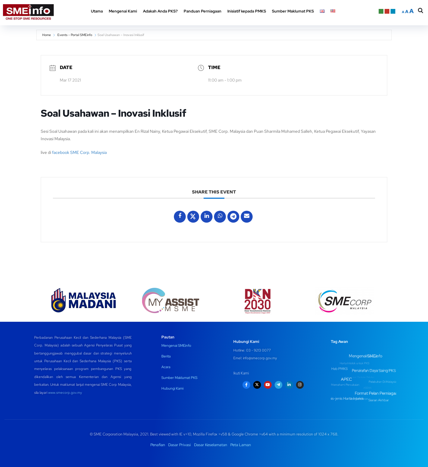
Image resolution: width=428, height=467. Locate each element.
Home (46, 35)
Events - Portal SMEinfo (74, 35)
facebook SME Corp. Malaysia (79, 152)
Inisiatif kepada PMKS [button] (246, 11)
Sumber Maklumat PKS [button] (293, 11)
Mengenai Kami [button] (123, 11)
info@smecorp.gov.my (260, 358)
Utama (97, 11)
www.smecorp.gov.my (65, 392)
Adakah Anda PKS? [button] (160, 11)
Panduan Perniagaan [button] (202, 11)
